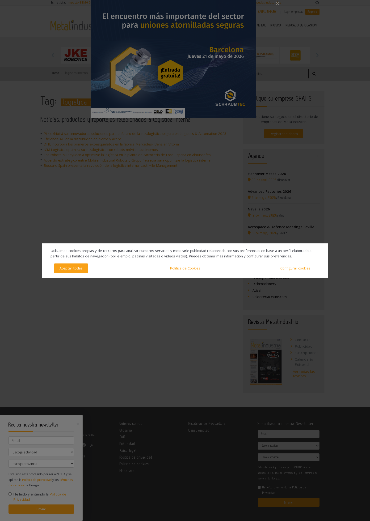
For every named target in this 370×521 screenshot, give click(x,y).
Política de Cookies (185, 268)
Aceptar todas (71, 268)
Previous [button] (52, 55)
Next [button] (317, 55)
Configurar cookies (295, 268)
